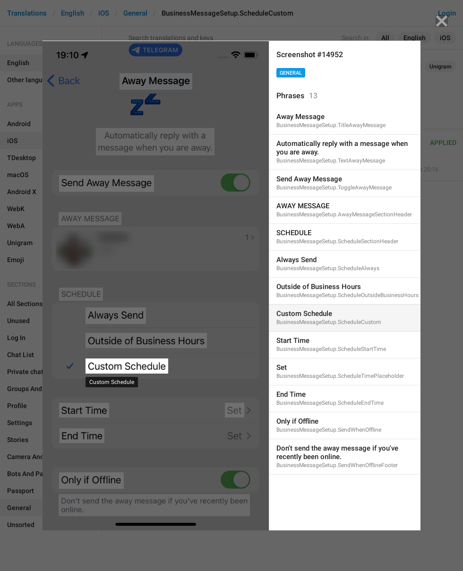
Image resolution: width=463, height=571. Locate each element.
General (291, 73)
